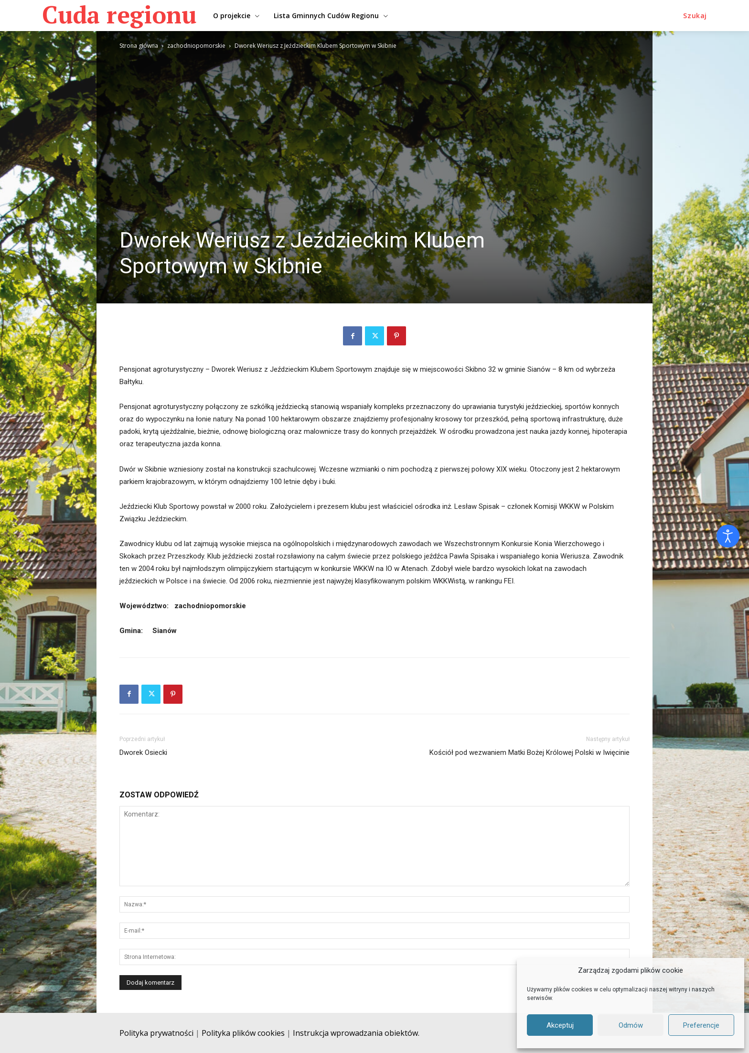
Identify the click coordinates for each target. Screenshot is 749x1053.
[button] (695, 16)
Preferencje (701, 1025)
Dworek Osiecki (143, 752)
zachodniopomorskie (196, 46)
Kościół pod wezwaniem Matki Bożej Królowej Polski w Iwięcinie (529, 752)
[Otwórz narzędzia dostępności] (728, 536)
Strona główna (138, 46)
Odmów (631, 1025)
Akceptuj (560, 1025)
